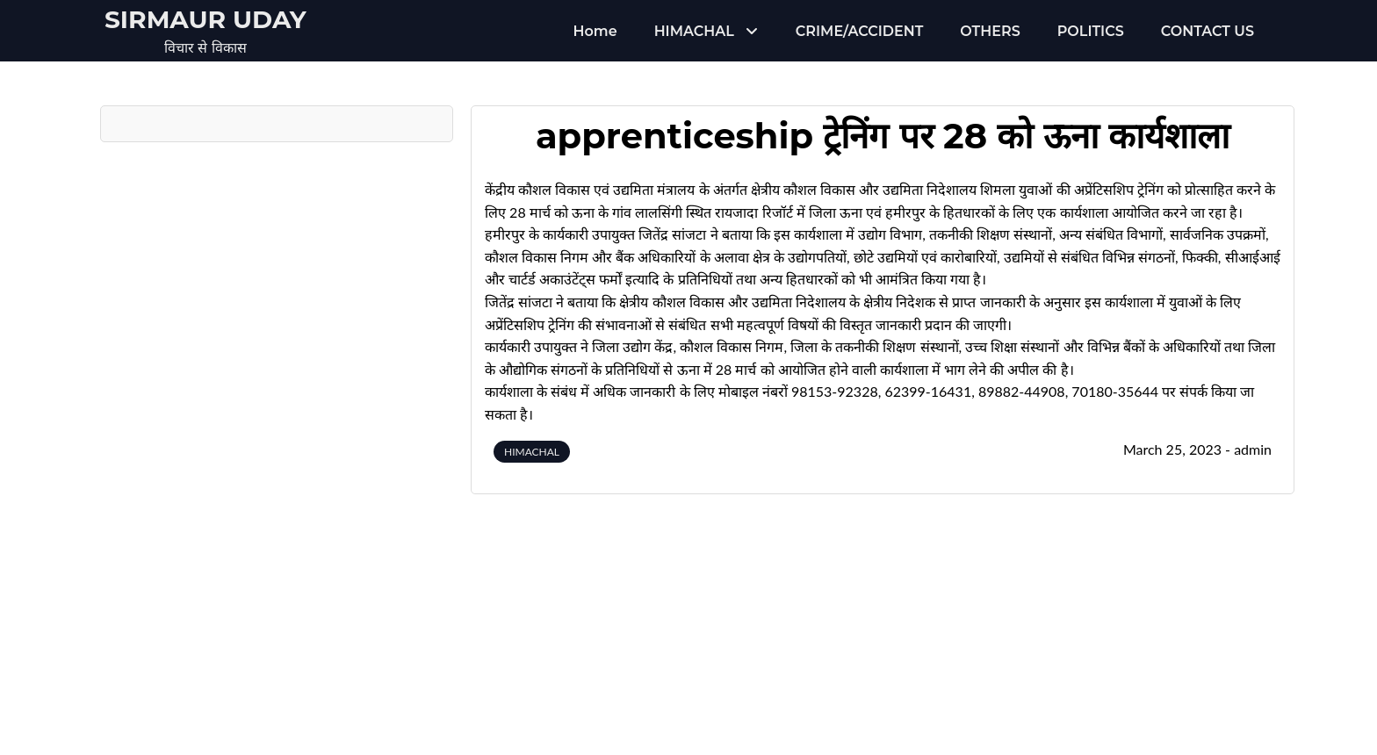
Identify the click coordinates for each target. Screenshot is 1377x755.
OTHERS (990, 31)
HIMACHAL (694, 31)
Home (595, 31)
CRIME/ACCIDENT (859, 31)
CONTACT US (1207, 31)
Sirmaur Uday (205, 19)
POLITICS (1090, 31)
